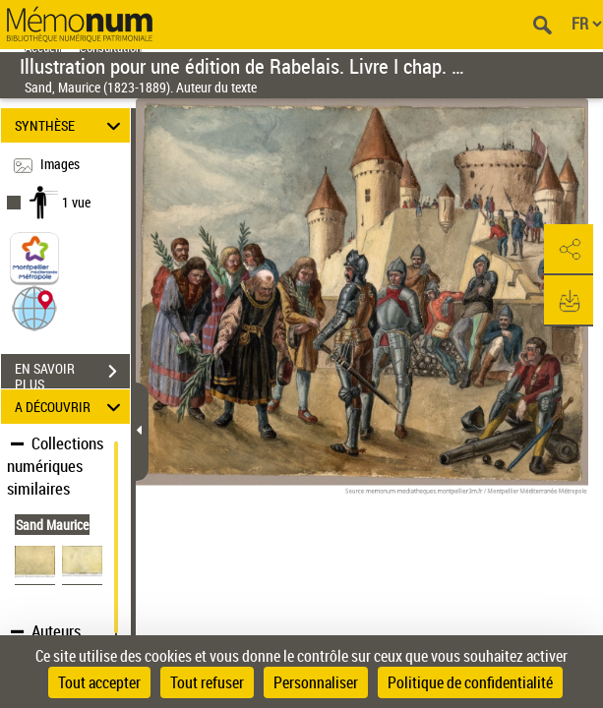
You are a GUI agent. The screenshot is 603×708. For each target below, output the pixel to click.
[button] (34, 307)
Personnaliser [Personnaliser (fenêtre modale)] (315, 682)
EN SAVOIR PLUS (72, 373)
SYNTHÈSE (71, 125)
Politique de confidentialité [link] (470, 682)
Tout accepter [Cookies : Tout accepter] (99, 682)
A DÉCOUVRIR (71, 406)
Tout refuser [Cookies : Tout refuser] (207, 682)
